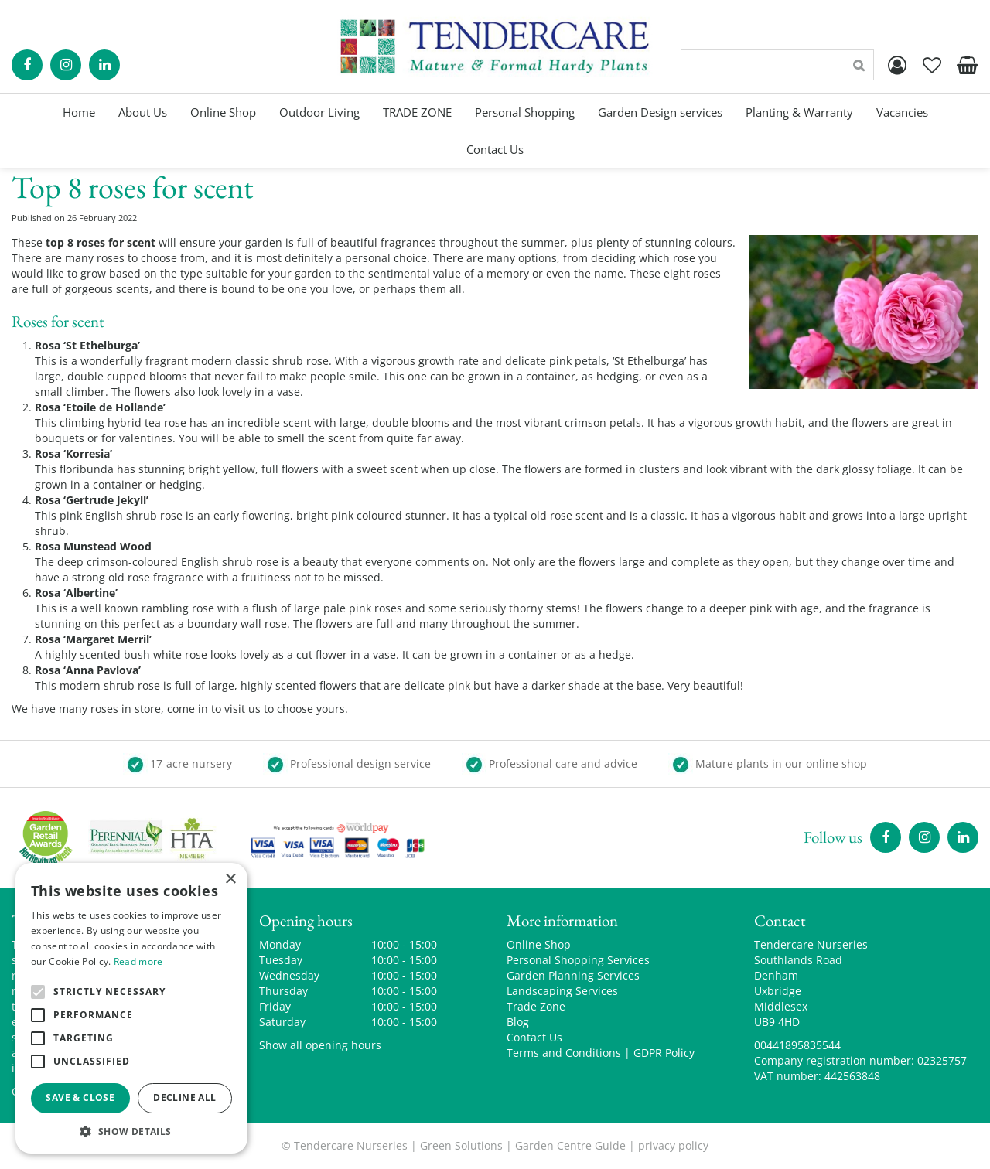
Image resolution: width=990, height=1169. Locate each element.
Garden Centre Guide (570, 1145)
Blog (518, 1021)
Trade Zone (536, 1006)
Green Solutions (461, 1145)
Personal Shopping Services (578, 960)
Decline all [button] (184, 1097)
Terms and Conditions (564, 1052)
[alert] (131, 1008)
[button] (131, 1130)
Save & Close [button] (80, 1097)
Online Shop (539, 944)
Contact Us (534, 1037)
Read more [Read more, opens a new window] (138, 961)
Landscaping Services (562, 990)
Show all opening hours (320, 1045)
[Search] (777, 64)
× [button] (230, 879)
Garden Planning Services (573, 975)
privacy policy (673, 1145)
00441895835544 (797, 1045)
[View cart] (966, 65)
